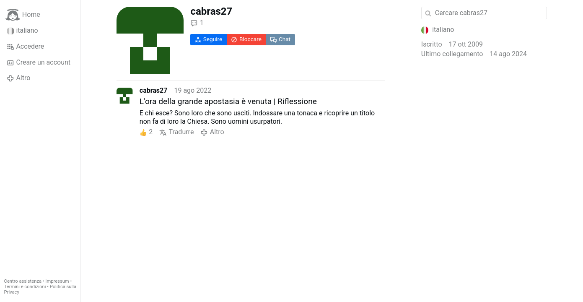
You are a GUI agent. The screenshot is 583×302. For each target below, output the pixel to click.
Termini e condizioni (25, 286)
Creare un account (38, 62)
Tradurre (176, 132)
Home (22, 15)
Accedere (25, 46)
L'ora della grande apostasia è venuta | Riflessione (228, 101)
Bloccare (246, 39)
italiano (22, 30)
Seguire (208, 39)
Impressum (57, 281)
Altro (18, 78)
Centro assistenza (22, 281)
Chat (280, 39)
